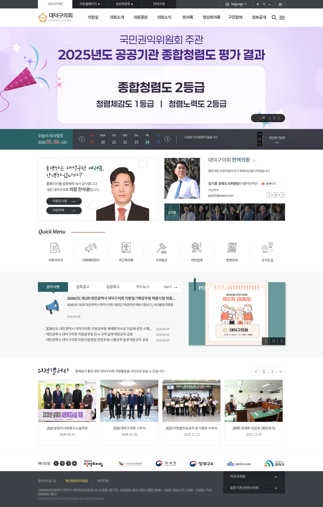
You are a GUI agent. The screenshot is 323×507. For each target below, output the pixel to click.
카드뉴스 (142, 287)
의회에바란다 (90, 259)
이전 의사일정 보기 (259, 134)
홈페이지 (271, 183)
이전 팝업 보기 (265, 341)
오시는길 (267, 259)
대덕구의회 (55, 4)
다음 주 (167, 139)
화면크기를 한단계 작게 (271, 4)
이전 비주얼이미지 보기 (269, 118)
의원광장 (140, 17)
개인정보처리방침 (76, 481)
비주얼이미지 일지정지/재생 (274, 118)
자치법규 (161, 259)
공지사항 (53, 287)
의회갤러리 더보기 (280, 371)
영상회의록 (211, 17)
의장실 (93, 17)
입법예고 (112, 287)
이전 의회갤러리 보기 (256, 371)
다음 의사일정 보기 (259, 143)
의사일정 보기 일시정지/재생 (259, 139)
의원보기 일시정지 (276, 195)
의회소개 (117, 17)
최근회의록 (126, 259)
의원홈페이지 (88, 4)
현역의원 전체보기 (254, 160)
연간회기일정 (277, 138)
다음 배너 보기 (68, 463)
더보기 (168, 287)
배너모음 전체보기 (74, 463)
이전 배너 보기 (56, 463)
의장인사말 (60, 201)
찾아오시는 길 (47, 481)
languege (237, 4)
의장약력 (58, 210)
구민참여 (235, 17)
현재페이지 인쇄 (280, 4)
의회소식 (164, 17)
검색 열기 (274, 17)
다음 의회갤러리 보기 (272, 371)
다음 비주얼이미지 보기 (278, 118)
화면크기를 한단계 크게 (256, 4)
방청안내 (232, 259)
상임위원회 (123, 4)
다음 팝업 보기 (281, 341)
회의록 (188, 17)
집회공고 (82, 287)
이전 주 (82, 139)
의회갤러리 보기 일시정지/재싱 (264, 371)
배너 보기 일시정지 (62, 463)
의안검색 (196, 259)
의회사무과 (55, 259)
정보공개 (259, 17)
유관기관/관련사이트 (244, 488)
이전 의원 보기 (269, 195)
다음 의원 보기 (282, 195)
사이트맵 (102, 481)
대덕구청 (159, 4)
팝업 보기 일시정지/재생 (273, 341)
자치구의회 (237, 477)
